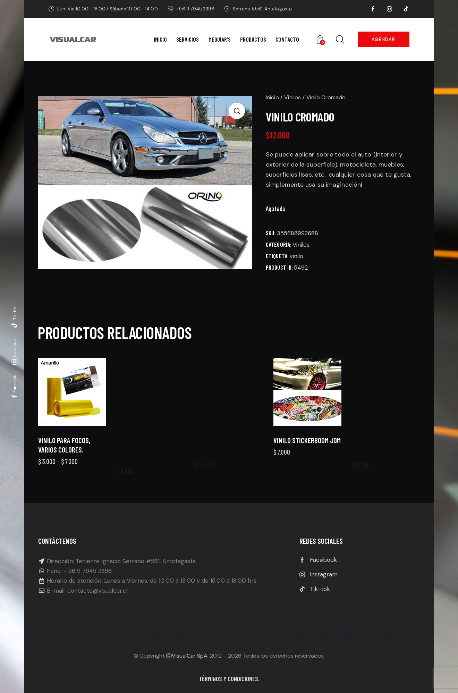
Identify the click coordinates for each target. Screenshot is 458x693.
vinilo (296, 256)
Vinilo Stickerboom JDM (307, 452)
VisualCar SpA (189, 655)
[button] (237, 111)
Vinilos (292, 97)
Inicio (272, 97)
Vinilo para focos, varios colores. (64, 461)
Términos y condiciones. (229, 679)
